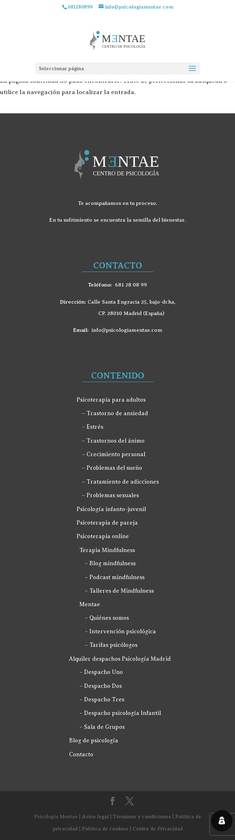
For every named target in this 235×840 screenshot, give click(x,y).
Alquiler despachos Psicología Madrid (120, 659)
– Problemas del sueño (112, 468)
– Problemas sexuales (110, 495)
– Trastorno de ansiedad (115, 413)
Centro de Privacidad (157, 828)
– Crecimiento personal (113, 454)
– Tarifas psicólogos (111, 645)
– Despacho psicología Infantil (120, 713)
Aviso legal (95, 816)
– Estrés (92, 427)
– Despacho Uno (101, 672)
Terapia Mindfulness (107, 550)
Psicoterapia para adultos (111, 400)
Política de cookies (105, 828)
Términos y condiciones (142, 816)
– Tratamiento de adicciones (120, 482)
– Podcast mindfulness (115, 577)
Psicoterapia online (103, 536)
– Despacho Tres (101, 699)
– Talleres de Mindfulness (119, 591)
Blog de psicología (93, 740)
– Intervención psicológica (120, 631)
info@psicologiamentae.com (127, 330)
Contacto (81, 754)
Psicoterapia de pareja (107, 523)
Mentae (89, 604)
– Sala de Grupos (102, 727)
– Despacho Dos (100, 686)
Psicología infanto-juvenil (111, 509)
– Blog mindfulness (110, 563)
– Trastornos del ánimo (113, 441)
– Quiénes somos (107, 618)
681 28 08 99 (131, 285)
